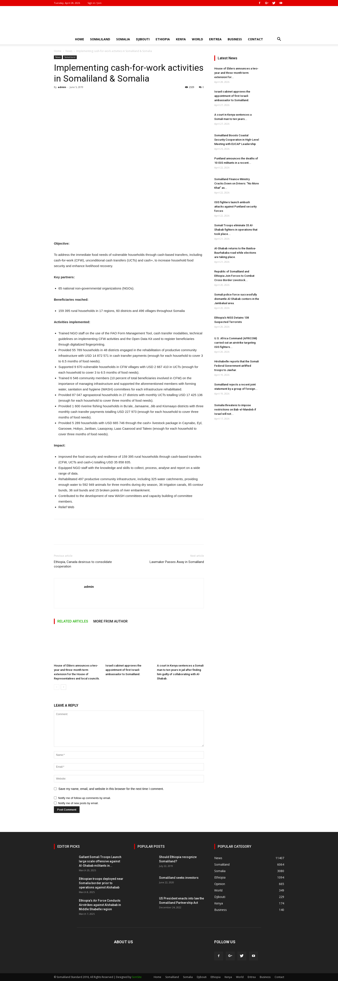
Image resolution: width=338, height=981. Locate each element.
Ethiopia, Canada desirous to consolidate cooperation (83, 564)
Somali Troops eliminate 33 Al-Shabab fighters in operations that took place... (235, 230)
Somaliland (100, 39)
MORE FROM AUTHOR (110, 621)
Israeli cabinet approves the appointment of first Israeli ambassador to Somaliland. (123, 670)
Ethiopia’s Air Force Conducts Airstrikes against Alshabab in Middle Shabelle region (100, 905)
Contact (255, 39)
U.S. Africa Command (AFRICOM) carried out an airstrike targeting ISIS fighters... (235, 343)
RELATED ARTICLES (72, 621)
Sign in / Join (95, 3)
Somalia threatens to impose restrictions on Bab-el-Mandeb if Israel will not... (235, 409)
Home (79, 39)
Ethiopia (163, 39)
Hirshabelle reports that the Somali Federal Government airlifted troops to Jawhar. (236, 366)
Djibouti (143, 39)
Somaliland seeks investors (179, 877)
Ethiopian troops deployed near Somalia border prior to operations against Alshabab (101, 883)
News (69, 51)
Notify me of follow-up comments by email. (84, 798)
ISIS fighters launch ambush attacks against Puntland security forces (235, 206)
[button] (279, 40)
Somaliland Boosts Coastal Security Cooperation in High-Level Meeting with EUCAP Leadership (236, 140)
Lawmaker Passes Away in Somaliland (177, 562)
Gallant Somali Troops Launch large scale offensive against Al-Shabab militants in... (100, 861)
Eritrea (215, 39)
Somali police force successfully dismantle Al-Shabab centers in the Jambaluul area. (236, 299)
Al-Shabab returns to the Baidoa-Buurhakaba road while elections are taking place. (235, 253)
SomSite (137, 977)
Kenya (181, 39)
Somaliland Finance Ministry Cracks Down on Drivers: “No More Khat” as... (236, 183)
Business (235, 39)
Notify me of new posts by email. (78, 803)
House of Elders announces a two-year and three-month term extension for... (236, 73)
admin (62, 87)
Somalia (123, 39)
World (197, 39)
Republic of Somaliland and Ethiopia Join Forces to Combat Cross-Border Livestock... (234, 276)
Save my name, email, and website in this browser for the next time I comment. (111, 789)
